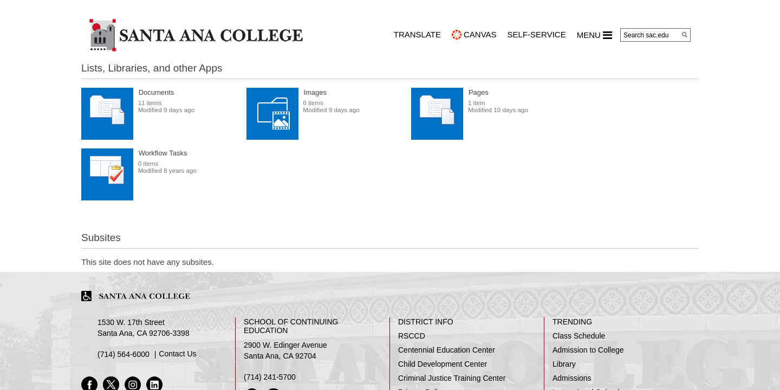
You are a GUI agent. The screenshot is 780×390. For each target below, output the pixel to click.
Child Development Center (442, 364)
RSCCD (411, 336)
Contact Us (177, 353)
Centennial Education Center (446, 350)
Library (564, 364)
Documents (156, 92)
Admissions (572, 378)
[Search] (684, 34)
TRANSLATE (417, 34)
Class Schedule (578, 336)
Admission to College (588, 350)
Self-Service (537, 34)
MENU (594, 35)
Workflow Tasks (163, 153)
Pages (479, 92)
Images (315, 92)
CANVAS (480, 34)
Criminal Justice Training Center (451, 378)
